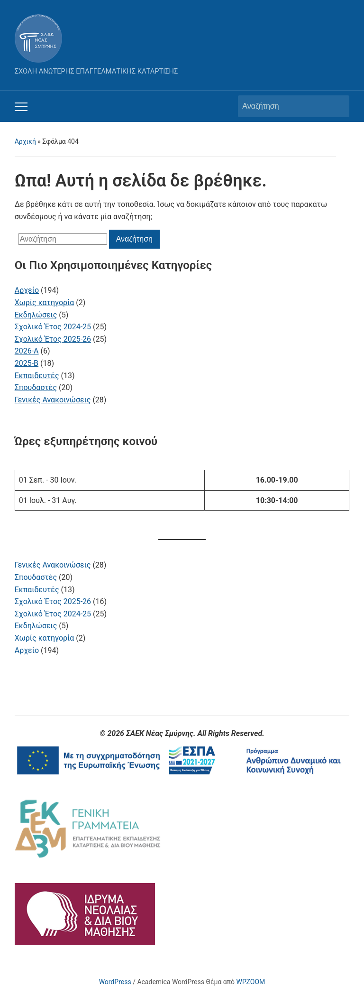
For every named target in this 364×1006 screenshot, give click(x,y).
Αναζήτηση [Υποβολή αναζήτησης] (337, 106)
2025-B (26, 363)
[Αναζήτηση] (284, 106)
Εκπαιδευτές (37, 589)
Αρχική (25, 141)
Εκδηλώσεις (36, 625)
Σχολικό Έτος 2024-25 (53, 613)
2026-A (27, 350)
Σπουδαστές (36, 577)
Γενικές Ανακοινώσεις (53, 564)
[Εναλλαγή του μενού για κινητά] (21, 107)
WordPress (115, 982)
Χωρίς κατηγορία (44, 638)
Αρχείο (27, 650)
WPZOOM (251, 982)
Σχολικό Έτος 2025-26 (53, 601)
